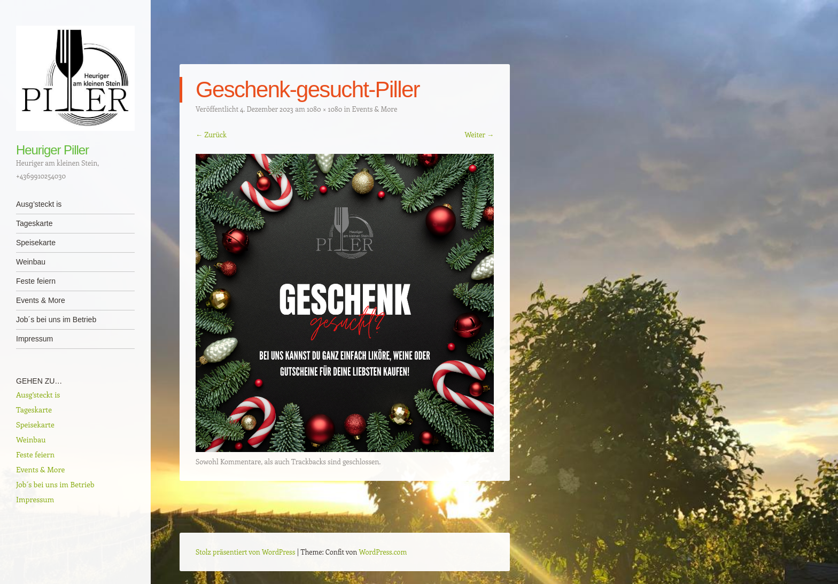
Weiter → (479, 134)
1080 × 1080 (324, 108)
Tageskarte (34, 223)
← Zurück (211, 134)
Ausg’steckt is (38, 204)
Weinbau (30, 262)
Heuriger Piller (52, 150)
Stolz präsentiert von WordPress (245, 551)
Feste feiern (36, 281)
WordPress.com (383, 551)
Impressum (34, 338)
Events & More (40, 300)
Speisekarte (36, 242)
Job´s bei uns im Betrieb (56, 319)
